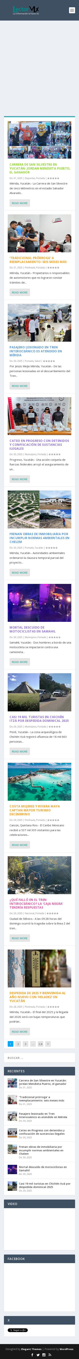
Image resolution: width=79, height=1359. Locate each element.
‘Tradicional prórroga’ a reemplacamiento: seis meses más (38, 260)
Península (30, 267)
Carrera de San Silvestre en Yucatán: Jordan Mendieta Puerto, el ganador (40, 168)
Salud (38, 361)
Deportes (30, 178)
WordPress (66, 1349)
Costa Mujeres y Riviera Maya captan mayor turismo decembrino (35, 810)
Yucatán (39, 547)
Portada (40, 178)
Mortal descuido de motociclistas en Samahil (33, 629)
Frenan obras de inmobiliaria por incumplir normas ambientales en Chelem (40, 538)
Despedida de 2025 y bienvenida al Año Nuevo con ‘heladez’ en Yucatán (38, 997)
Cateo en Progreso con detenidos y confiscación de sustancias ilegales (39, 445)
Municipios (30, 454)
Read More (20, 203)
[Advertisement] (39, 61)
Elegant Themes (31, 1349)
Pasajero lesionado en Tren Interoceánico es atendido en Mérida (36, 351)
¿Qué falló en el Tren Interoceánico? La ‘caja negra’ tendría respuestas (36, 904)
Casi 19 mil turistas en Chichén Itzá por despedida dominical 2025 (39, 719)
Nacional (29, 913)
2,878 (40, 1046)
